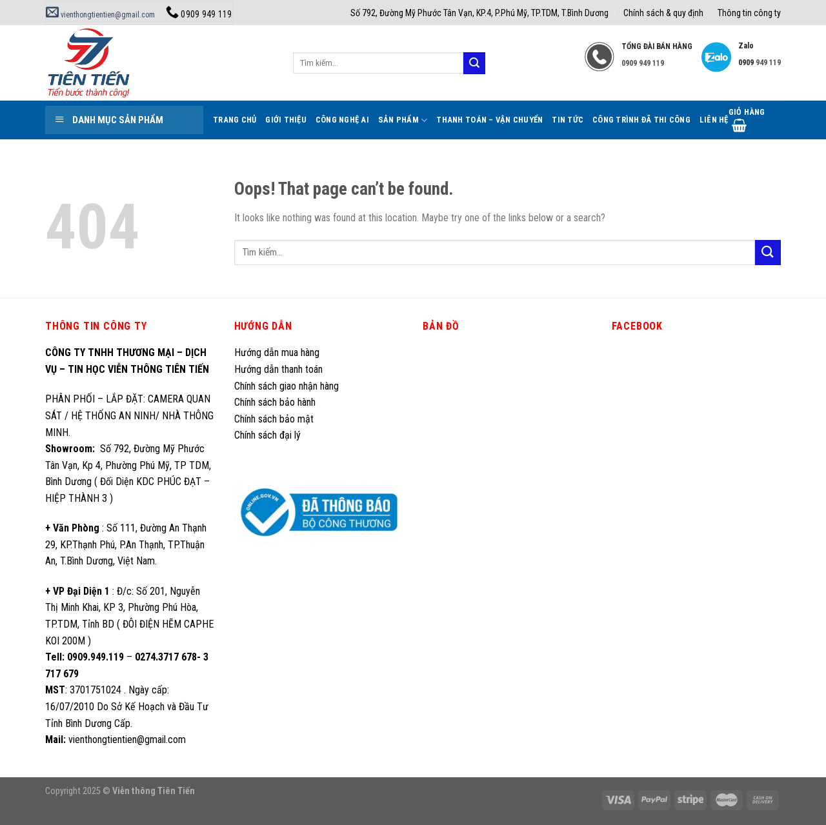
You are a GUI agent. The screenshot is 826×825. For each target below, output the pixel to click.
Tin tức (567, 119)
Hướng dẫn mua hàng (276, 352)
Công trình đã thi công (641, 119)
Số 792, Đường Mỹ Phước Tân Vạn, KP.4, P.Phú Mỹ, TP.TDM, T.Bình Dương (479, 13)
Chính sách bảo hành (275, 402)
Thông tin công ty (749, 13)
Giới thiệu (286, 119)
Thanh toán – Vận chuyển (489, 119)
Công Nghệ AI (342, 119)
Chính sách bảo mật (274, 419)
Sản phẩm (403, 120)
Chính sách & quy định (663, 13)
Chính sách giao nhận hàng (286, 386)
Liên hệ (714, 119)
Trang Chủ (234, 119)
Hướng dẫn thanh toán (278, 369)
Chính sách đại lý (268, 435)
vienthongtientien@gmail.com (100, 14)
